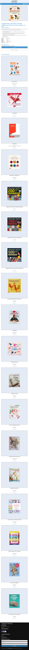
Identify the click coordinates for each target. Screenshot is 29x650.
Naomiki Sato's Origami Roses (14, 175)
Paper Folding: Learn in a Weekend (14, 614)
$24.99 (14, 178)
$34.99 (14, 84)
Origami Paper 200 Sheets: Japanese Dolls (14, 237)
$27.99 (14, 301)
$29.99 (14, 617)
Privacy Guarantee (4, 637)
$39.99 (14, 396)
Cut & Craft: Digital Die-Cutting (14, 425)
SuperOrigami (14, 113)
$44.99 (14, 459)
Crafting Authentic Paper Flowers (14, 456)
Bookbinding (14, 330)
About (2, 635)
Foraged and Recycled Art (14, 488)
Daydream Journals (14, 393)
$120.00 (14, 146)
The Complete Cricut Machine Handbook (14, 519)
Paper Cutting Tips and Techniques (14, 551)
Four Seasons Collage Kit (14, 582)
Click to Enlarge (14, 22)
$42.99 (14, 115)
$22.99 (14, 270)
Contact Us (3, 636)
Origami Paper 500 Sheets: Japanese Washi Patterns (14, 268)
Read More (14, 116)
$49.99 (14, 333)
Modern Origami (14, 81)
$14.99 (14, 239)
